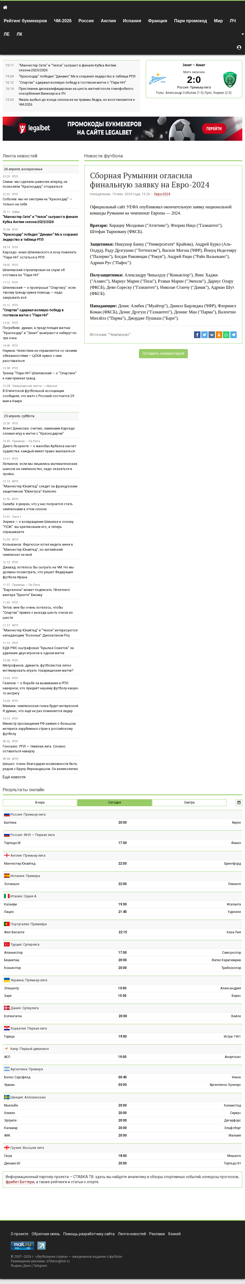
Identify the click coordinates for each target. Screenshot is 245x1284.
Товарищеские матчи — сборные (34, 386)
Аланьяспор (13, 952)
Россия (86, 20)
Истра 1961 (232, 1036)
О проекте (19, 1234)
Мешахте (234, 1156)
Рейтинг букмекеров (25, 20)
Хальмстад (232, 1105)
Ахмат (200, 65)
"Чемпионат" (119, 334)
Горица (9, 1036)
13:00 (122, 988)
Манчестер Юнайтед (19, 863)
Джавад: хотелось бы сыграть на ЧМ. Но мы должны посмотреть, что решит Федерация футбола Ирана (38, 572)
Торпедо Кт (232, 1163)
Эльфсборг (232, 1128)
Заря (8, 996)
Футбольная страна (52, 1257)
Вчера (40, 802)
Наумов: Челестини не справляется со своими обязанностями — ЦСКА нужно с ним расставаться (40, 356)
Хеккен (9, 1113)
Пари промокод (190, 20)
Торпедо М (12, 843)
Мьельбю (11, 1105)
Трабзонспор (231, 968)
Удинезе (234, 912)
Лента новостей (20, 155)
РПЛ (15, 176)
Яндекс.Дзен (21, 1266)
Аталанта (234, 904)
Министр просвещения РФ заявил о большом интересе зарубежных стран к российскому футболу (39, 728)
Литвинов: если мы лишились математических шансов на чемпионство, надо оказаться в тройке (40, 469)
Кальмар (10, 1128)
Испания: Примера (25, 876)
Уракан (9, 1085)
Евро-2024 (162, 194)
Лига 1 (16, 517)
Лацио (9, 912)
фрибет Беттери (20, 1182)
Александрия (230, 988)
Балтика (10, 822)
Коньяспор (12, 968)
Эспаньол (11, 884)
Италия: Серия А (23, 896)
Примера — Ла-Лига (26, 441)
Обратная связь (46, 1234)
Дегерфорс (232, 1120)
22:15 (123, 932)
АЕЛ (7, 1057)
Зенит (187, 65)
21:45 (122, 912)
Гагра (8, 1156)
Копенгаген (13, 1016)
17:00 (122, 952)
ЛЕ (7, 34)
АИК (7, 1135)
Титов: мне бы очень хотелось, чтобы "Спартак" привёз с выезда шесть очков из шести (38, 612)
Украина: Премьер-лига (28, 980)
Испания (132, 20)
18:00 (122, 1156)
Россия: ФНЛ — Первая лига (32, 835)
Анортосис (233, 1057)
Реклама (157, 1234)
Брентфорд (232, 863)
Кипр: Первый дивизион (29, 1049)
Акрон (236, 822)
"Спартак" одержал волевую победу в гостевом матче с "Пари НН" (72, 82)
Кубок (16, 212)
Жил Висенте (14, 932)
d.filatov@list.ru (58, 1261)
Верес (236, 996)
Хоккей (174, 1234)
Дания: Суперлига (24, 1008)
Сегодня (114, 802)
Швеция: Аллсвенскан (28, 1097)
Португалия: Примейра (28, 924)
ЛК (19, 34)
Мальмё (235, 1135)
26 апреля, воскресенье (23, 169)
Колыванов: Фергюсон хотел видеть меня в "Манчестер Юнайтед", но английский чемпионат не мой (38, 549)
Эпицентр (11, 988)
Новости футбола (103, 155)
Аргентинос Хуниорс (225, 1085)
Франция (157, 20)
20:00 (122, 822)
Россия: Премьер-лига (194, 87)
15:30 (122, 996)
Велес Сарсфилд (17, 1077)
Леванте (234, 884)
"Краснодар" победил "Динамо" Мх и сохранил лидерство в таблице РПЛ (77, 76)
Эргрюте (10, 1120)
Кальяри (10, 904)
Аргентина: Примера (26, 1069)
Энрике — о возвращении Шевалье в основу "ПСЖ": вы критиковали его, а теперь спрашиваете (38, 527)
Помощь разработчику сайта (89, 1234)
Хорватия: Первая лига (28, 1028)
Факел (236, 843)
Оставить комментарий (163, 353)
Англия (108, 20)
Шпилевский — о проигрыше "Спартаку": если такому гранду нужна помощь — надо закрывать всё (39, 293)
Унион (236, 1077)
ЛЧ (233, 20)
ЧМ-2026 (63, 20)
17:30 (122, 843)
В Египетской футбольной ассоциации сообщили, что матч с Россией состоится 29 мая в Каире (38, 396)
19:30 (122, 904)
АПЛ (15, 481)
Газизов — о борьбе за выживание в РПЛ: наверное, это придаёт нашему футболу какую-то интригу (41, 688)
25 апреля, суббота (19, 416)
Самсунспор (231, 952)
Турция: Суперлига (24, 944)
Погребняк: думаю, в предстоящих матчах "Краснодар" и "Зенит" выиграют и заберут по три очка (39, 333)
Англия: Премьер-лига (27, 855)
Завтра (189, 802)
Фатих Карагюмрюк (226, 960)
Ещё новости (14, 777)
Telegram (40, 1266)
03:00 (122, 1085)
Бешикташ (11, 960)
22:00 (122, 863)
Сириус (235, 1113)
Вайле (236, 1016)
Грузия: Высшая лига (27, 1148)
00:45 (122, 1077)
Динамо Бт (12, 1163)
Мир (218, 20)
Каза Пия (234, 932)
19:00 (122, 1036)
